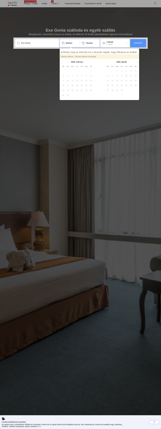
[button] (62, 62)
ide (39, 426)
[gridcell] (91, 70)
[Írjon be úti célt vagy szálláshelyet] (39, 43)
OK (154, 422)
